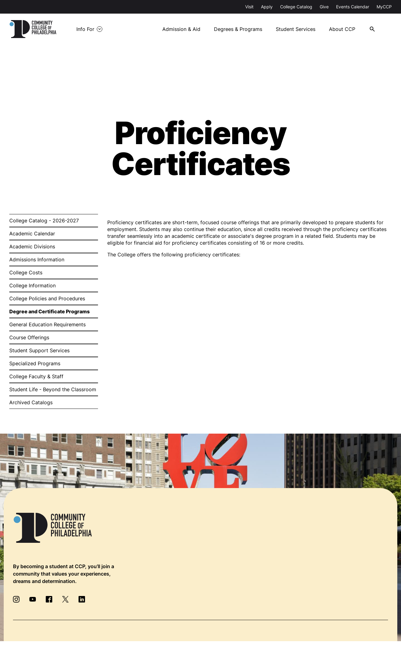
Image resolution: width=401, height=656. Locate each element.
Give (324, 6)
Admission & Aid (181, 29)
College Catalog (296, 6)
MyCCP (384, 6)
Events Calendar (352, 6)
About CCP (342, 29)
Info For (85, 29)
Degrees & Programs (238, 29)
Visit (249, 6)
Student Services (295, 29)
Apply (267, 6)
